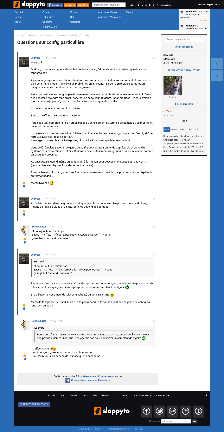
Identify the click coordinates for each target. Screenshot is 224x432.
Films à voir (138, 429)
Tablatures (48, 17)
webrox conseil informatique (119, 429)
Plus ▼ (184, 121)
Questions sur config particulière (73, 35)
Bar (72, 17)
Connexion (57, 5)
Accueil (19, 12)
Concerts (75, 21)
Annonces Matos (107, 12)
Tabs (182, 130)
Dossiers (47, 21)
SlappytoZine (50, 26)
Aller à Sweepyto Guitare (209, 5)
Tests (18, 21)
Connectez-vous (108, 376)
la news (200, 28)
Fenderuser (191, 11)
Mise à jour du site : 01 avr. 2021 (91, 429)
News (18, 17)
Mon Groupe (46, 35)
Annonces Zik (162, 395)
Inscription (83, 5)
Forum (74, 12)
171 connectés (164, 5)
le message (191, 14)
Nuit (131, 5)
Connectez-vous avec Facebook (87, 380)
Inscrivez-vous (87, 376)
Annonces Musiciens (109, 17)
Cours (46, 12)
